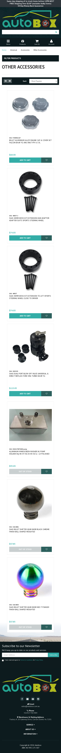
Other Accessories (40, 50)
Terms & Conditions (26, 660)
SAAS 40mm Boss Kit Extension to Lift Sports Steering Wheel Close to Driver (30, 297)
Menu (8, 42)
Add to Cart (25, 160)
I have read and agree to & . (22, 660)
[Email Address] (25, 655)
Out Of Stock (25, 471)
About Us (30, 729)
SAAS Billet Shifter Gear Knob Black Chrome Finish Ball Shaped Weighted (29, 530)
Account (51, 42)
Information (30, 734)
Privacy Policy (39, 660)
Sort (24, 81)
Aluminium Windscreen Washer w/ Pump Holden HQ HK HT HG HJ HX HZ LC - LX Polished (29, 452)
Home (4, 50)
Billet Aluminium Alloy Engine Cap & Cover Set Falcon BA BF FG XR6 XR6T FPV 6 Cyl (30, 141)
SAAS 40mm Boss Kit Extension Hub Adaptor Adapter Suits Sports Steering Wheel (29, 219)
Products (22, 42)
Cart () (37, 42)
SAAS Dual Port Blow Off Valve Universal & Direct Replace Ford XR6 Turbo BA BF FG (29, 374)
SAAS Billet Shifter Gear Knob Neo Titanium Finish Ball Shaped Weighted (29, 608)
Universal (13, 50)
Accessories (25, 50)
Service (30, 725)
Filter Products (12, 58)
